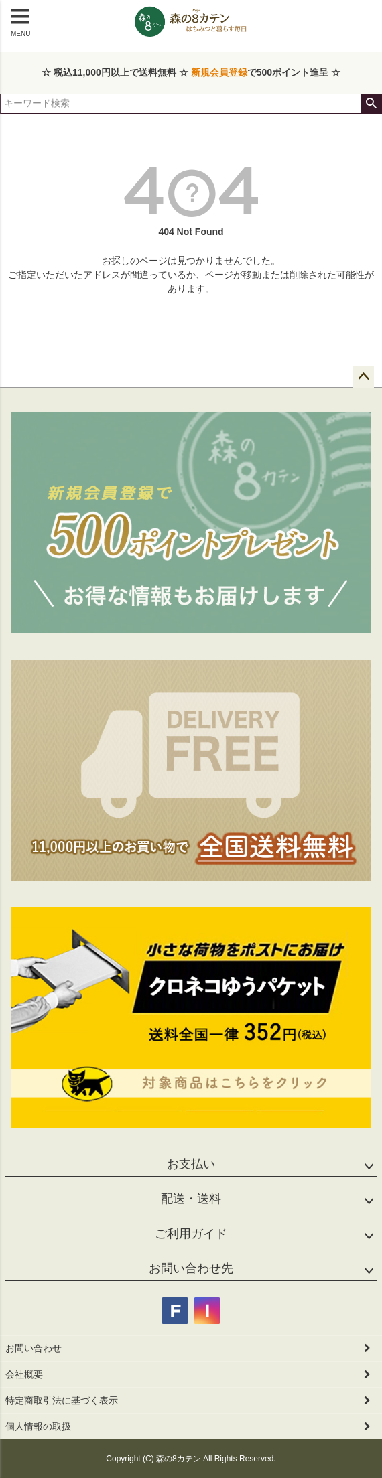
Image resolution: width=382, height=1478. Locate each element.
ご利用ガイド (191, 1233)
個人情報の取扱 (38, 1426)
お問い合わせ (33, 1348)
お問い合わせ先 (191, 1268)
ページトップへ (363, 377)
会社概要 (24, 1374)
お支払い (191, 1164)
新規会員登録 (219, 72)
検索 (371, 103)
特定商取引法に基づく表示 (61, 1400)
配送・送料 (191, 1198)
